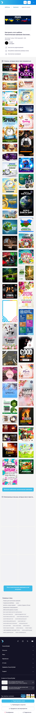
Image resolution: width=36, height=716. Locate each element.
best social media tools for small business (12, 612)
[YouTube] (32, 641)
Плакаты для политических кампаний (11, 600)
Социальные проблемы (8, 603)
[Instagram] (22, 641)
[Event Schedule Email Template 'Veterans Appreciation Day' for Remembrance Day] (26, 569)
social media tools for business (10, 623)
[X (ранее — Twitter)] (27, 641)
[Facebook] (18, 641)
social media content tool (9, 616)
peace (17, 603)
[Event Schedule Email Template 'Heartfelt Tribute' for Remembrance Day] (26, 541)
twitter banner (26, 625)
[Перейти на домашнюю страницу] (2, 2)
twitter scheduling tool (20, 632)
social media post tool (8, 618)
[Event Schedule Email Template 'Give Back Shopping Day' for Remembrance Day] (9, 541)
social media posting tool (20, 618)
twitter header (28, 627)
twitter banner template (8, 627)
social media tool (21, 621)
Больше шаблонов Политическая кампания (18, 489)
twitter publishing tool (8, 632)
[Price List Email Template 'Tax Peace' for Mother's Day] (9, 513)
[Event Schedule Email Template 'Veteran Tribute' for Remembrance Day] (9, 569)
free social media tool (8, 614)
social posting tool (23, 623)
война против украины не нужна (10, 609)
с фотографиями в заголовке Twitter (11, 630)
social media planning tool (22, 616)
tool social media (7, 625)
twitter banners (19, 627)
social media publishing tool (9, 621)
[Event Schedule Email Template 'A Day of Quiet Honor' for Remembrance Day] (26, 513)
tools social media (17, 625)
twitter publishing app (27, 630)
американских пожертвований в (10, 607)
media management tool (20, 614)
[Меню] (33, 2)
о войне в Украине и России (24, 605)
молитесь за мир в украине (9, 605)
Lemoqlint (11, 43)
